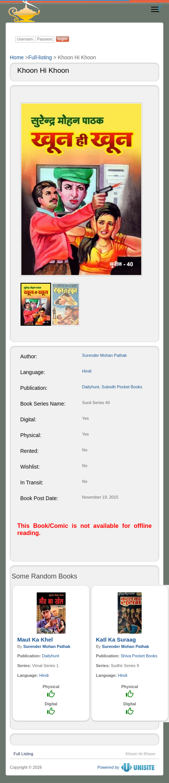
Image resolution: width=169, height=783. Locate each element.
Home (17, 57)
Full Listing (23, 752)
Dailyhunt (90, 387)
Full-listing (40, 57)
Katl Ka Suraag (116, 639)
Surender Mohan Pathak (104, 355)
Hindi (86, 371)
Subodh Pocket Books (122, 387)
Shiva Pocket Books (139, 656)
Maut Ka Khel (35, 639)
